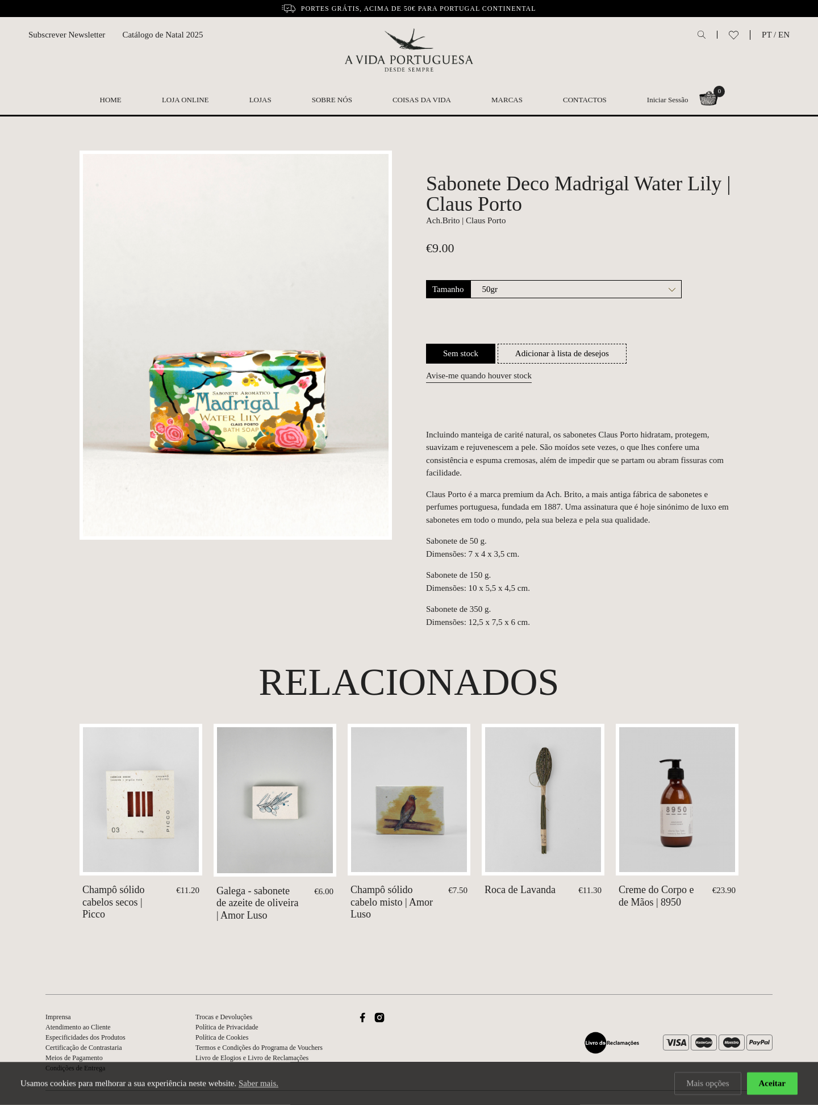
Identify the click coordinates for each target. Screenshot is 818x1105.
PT (766, 34)
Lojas (260, 99)
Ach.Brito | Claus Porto (466, 220)
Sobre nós (332, 99)
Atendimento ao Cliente (78, 1027)
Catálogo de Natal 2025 (162, 34)
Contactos (585, 99)
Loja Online (185, 99)
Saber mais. (258, 1084)
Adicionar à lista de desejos (562, 353)
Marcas (507, 99)
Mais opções (707, 1084)
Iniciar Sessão (667, 99)
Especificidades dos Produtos (85, 1037)
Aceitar (772, 1084)
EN (784, 34)
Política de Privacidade (226, 1027)
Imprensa (58, 1017)
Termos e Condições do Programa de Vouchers (259, 1048)
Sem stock (460, 353)
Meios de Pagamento (74, 1058)
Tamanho (448, 289)
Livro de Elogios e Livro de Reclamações (251, 1058)
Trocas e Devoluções (223, 1017)
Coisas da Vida (422, 99)
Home (111, 99)
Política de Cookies (221, 1037)
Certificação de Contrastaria (83, 1048)
